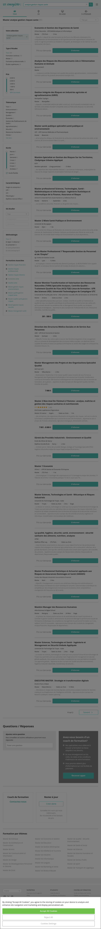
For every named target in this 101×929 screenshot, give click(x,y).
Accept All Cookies (48, 911)
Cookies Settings (48, 923)
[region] (50, 913)
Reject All (48, 917)
